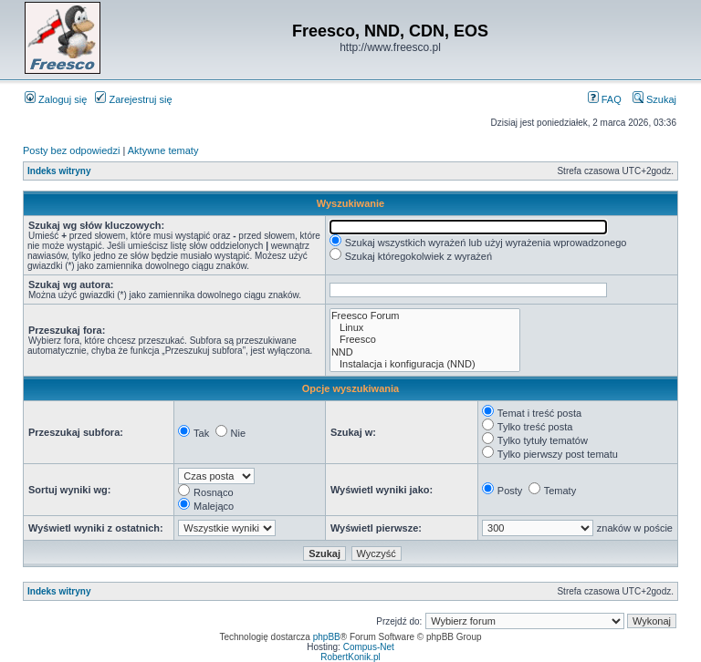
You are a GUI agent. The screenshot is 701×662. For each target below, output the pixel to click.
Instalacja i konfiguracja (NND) (424, 364)
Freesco (424, 340)
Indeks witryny (58, 171)
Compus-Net (368, 647)
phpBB (326, 637)
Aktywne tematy (163, 150)
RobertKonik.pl (350, 657)
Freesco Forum (424, 316)
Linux (424, 328)
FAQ (605, 99)
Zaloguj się (56, 99)
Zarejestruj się (133, 99)
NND (424, 352)
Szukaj (654, 99)
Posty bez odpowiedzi (71, 150)
